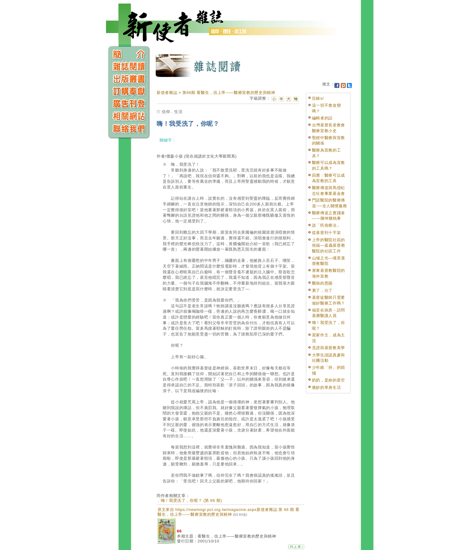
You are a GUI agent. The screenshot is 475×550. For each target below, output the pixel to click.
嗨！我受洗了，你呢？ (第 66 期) (191, 500)
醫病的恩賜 (322, 283)
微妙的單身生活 (326, 387)
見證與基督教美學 (328, 347)
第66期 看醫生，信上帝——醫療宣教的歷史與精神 (228, 92)
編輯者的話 (322, 118)
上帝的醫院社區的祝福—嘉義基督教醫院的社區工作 (328, 245)
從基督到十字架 (326, 232)
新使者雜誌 (167, 92)
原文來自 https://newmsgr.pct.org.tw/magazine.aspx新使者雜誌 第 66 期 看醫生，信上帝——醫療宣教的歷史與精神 (229, 512)
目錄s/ (318, 98)
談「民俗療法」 (326, 225)
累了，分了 (322, 290)
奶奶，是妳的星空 (328, 380)
